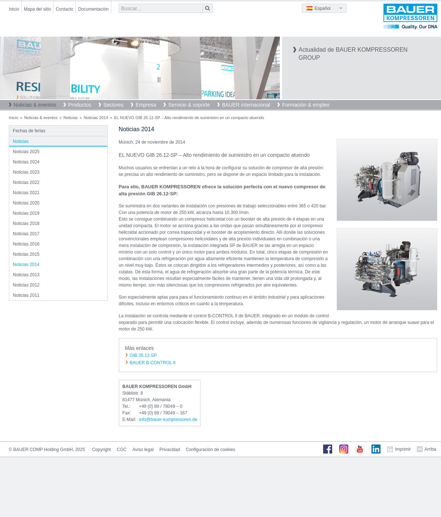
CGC (122, 449)
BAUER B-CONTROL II (152, 362)
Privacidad (169, 449)
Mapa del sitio (37, 9)
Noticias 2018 (26, 223)
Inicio (14, 9)
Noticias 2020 (26, 203)
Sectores (113, 105)
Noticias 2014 (96, 117)
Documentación (93, 9)
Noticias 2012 (26, 285)
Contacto (64, 9)
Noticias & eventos (35, 105)
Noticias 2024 (26, 162)
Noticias (70, 117)
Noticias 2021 (26, 192)
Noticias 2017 (26, 233)
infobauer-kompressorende (168, 419)
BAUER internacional (246, 105)
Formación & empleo (305, 105)
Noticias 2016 (26, 244)
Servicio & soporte (189, 105)
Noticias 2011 (26, 295)
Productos (79, 105)
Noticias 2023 (26, 172)
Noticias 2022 (26, 182)
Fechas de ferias (29, 130)
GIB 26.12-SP (143, 355)
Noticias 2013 (26, 274)
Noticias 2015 (26, 254)
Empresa (146, 105)
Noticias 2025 (26, 151)
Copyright (101, 449)
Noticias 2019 (26, 213)
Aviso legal (142, 449)
